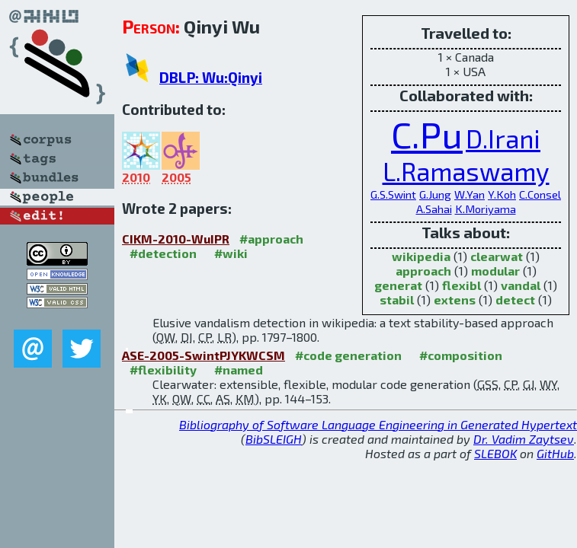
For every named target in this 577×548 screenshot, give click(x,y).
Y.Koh (502, 194)
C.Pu (427, 134)
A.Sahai (434, 208)
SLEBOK (495, 453)
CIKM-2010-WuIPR (175, 238)
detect (515, 299)
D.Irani (503, 138)
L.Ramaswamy (466, 171)
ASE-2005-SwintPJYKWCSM (203, 355)
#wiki (231, 253)
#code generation (348, 355)
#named (238, 369)
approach (423, 270)
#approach (271, 238)
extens (455, 299)
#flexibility (163, 369)
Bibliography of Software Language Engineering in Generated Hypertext (378, 424)
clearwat (496, 256)
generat (398, 285)
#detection (163, 253)
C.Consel (540, 194)
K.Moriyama (485, 208)
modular (495, 270)
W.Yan (469, 194)
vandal (520, 285)
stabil (397, 299)
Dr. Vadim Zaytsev (523, 439)
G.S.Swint (393, 194)
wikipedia (421, 256)
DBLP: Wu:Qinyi (210, 77)
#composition (460, 355)
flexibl (461, 285)
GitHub (555, 453)
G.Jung (435, 194)
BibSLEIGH (273, 439)
